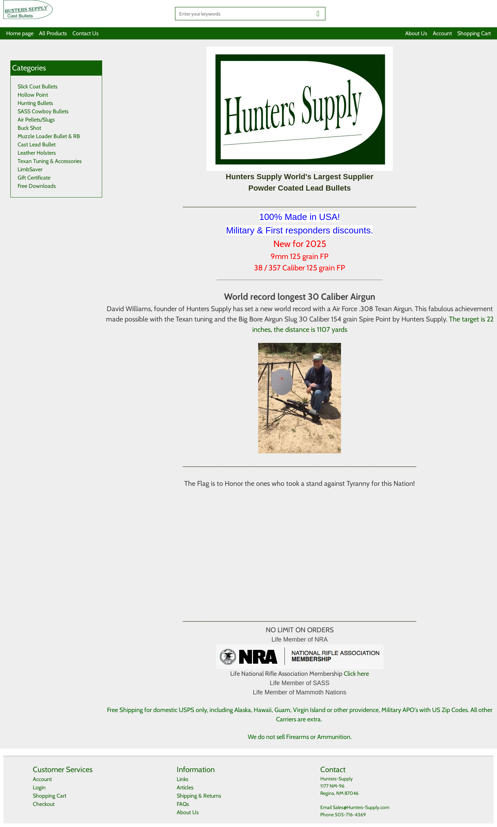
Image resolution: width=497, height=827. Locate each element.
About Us (416, 33)
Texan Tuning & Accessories (50, 161)
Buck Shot (29, 128)
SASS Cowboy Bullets (43, 111)
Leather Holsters (37, 153)
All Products (53, 33)
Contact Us (85, 33)
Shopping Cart (474, 33)
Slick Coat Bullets (38, 86)
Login (39, 787)
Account (442, 33)
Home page (19, 33)
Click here (356, 673)
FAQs (183, 804)
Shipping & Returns (199, 795)
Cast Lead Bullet (37, 144)
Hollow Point (33, 95)
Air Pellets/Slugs (36, 119)
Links (182, 779)
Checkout (44, 804)
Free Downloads (37, 186)
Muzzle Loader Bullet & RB (49, 136)
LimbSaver (30, 169)
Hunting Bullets (35, 103)
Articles (185, 787)
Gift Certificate (34, 177)
